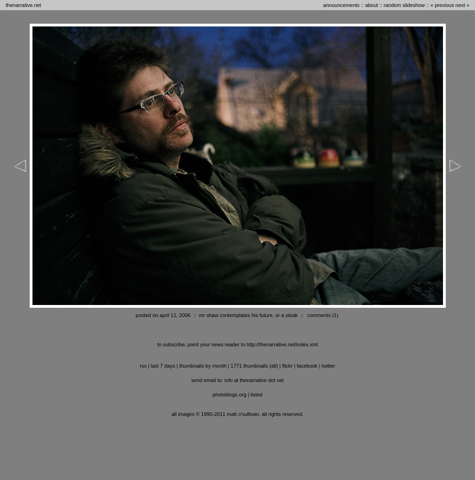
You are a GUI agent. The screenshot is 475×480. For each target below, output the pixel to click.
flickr (287, 366)
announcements (341, 5)
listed (256, 394)
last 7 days (163, 366)
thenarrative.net (23, 5)
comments (319, 315)
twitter (328, 366)
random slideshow (404, 5)
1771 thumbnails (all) (254, 366)
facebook (307, 366)
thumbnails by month (203, 366)
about (371, 5)
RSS (143, 366)
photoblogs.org (229, 394)
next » (462, 5)
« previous (442, 5)
